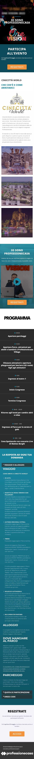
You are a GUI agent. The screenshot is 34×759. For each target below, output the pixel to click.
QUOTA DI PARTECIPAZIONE (16, 692)
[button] (17, 465)
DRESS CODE (9, 696)
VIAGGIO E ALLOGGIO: (14, 465)
